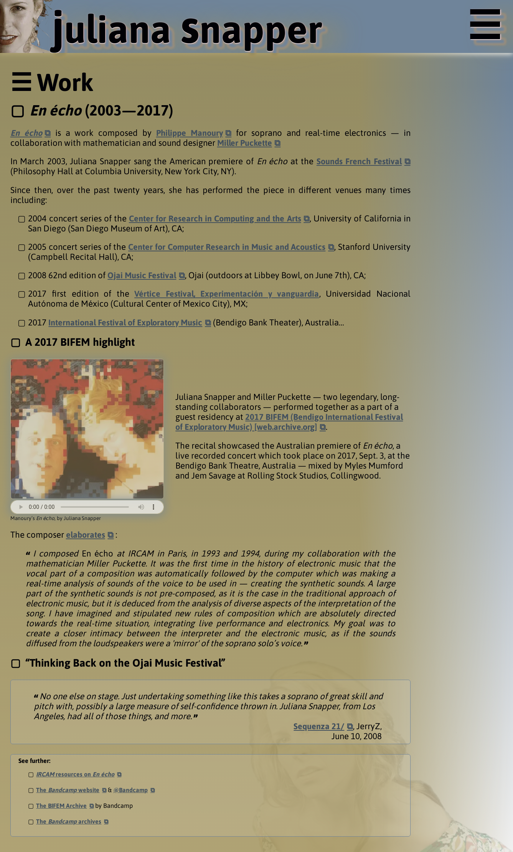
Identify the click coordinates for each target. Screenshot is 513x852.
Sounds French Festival (358, 161)
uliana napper (193, 28)
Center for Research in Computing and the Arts (214, 218)
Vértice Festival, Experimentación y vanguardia (226, 294)
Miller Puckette (246, 143)
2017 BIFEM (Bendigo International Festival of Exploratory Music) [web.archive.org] (290, 422)
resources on (75, 774)
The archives (69, 821)
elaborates (86, 535)
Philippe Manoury (189, 133)
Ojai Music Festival (142, 275)
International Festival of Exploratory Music (128, 322)
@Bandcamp (132, 789)
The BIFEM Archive (62, 805)
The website (68, 789)
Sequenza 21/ (318, 726)
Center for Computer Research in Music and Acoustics (252, 247)
